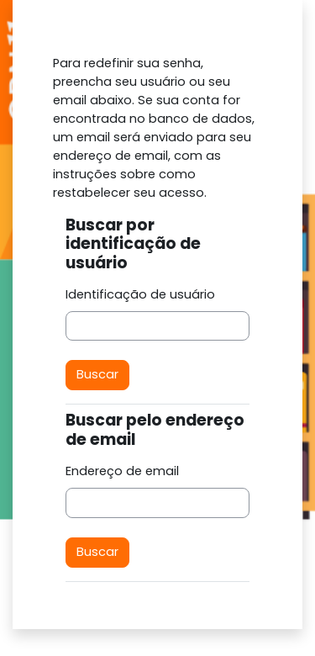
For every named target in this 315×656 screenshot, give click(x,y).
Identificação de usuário (140, 294)
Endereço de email (122, 471)
